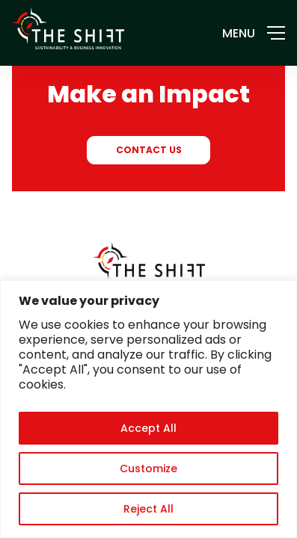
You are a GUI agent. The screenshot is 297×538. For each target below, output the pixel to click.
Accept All (148, 428)
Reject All (148, 508)
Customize (148, 468)
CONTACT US (149, 149)
